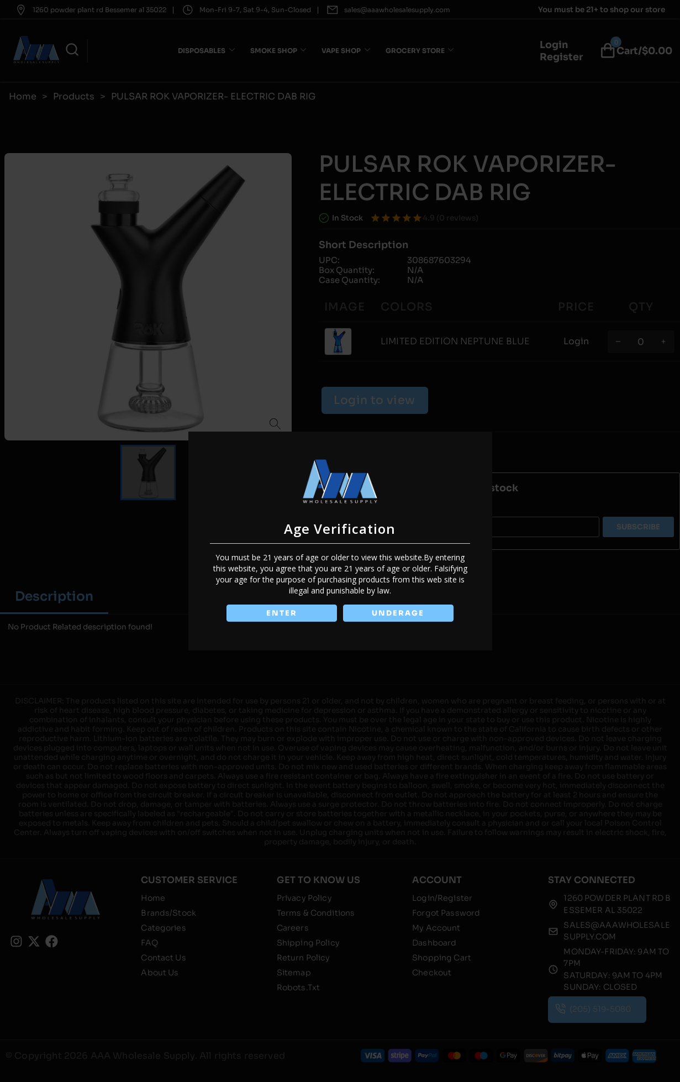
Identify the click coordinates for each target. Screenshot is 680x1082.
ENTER (281, 613)
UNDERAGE (399, 613)
